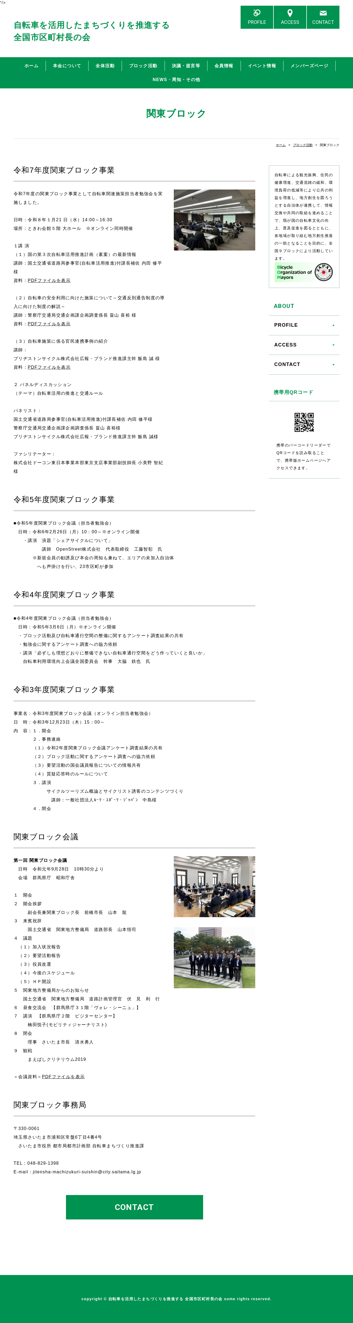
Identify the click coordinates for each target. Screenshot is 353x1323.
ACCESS (290, 22)
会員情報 (224, 65)
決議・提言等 (186, 65)
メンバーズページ (309, 65)
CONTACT (323, 22)
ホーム (31, 65)
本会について (67, 65)
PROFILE (257, 22)
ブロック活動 (143, 65)
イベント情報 (262, 65)
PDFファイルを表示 (49, 280)
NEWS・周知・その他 (176, 79)
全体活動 (105, 65)
